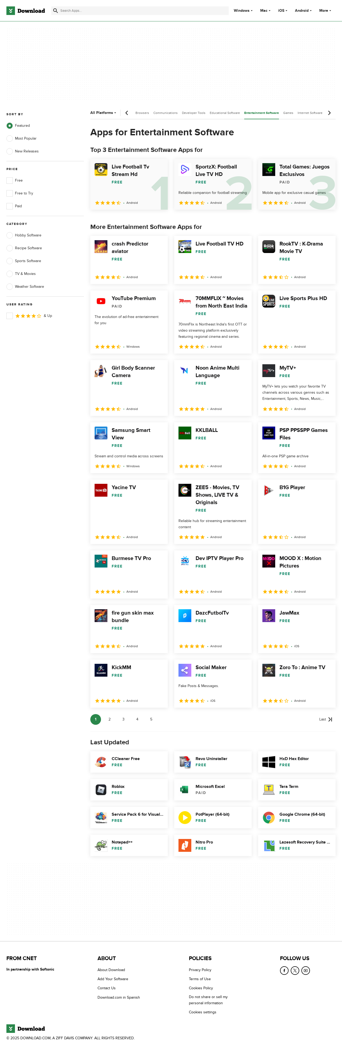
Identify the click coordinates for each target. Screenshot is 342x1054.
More (325, 10)
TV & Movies (21, 274)
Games (288, 113)
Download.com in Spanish (119, 997)
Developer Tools (193, 113)
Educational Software (225, 113)
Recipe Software (24, 248)
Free (14, 180)
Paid (14, 206)
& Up (29, 316)
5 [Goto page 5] (151, 719)
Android (302, 11)
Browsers (142, 113)
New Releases (22, 151)
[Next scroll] (329, 112)
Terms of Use (200, 979)
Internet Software (310, 113)
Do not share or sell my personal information (208, 1000)
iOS (281, 11)
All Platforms (103, 112)
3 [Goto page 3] (123, 719)
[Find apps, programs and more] (140, 10)
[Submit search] (55, 10)
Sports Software (23, 261)
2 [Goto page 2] (109, 719)
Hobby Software (23, 235)
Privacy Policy (200, 970)
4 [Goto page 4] (137, 719)
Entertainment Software (261, 113)
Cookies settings (202, 1012)
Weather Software (25, 286)
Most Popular (21, 138)
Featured (18, 125)
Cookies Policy (201, 988)
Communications (165, 113)
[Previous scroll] (127, 112)
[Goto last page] (326, 719)
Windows (242, 11)
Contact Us (107, 988)
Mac (263, 11)
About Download (111, 970)
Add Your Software (113, 979)
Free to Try (19, 193)
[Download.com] (25, 10)
